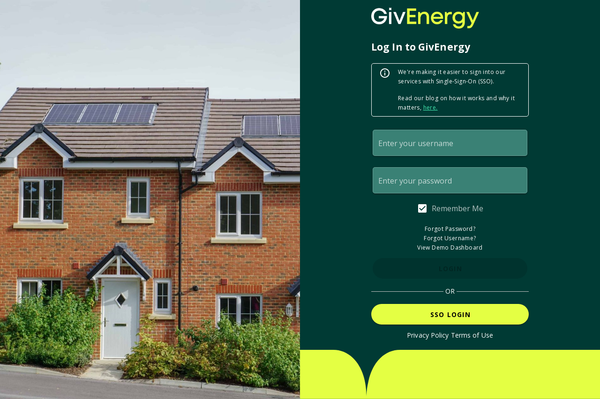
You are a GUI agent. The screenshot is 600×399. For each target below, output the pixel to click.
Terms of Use (472, 335)
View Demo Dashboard (450, 247)
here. (430, 107)
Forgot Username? (450, 238)
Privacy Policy (428, 335)
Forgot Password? (450, 229)
